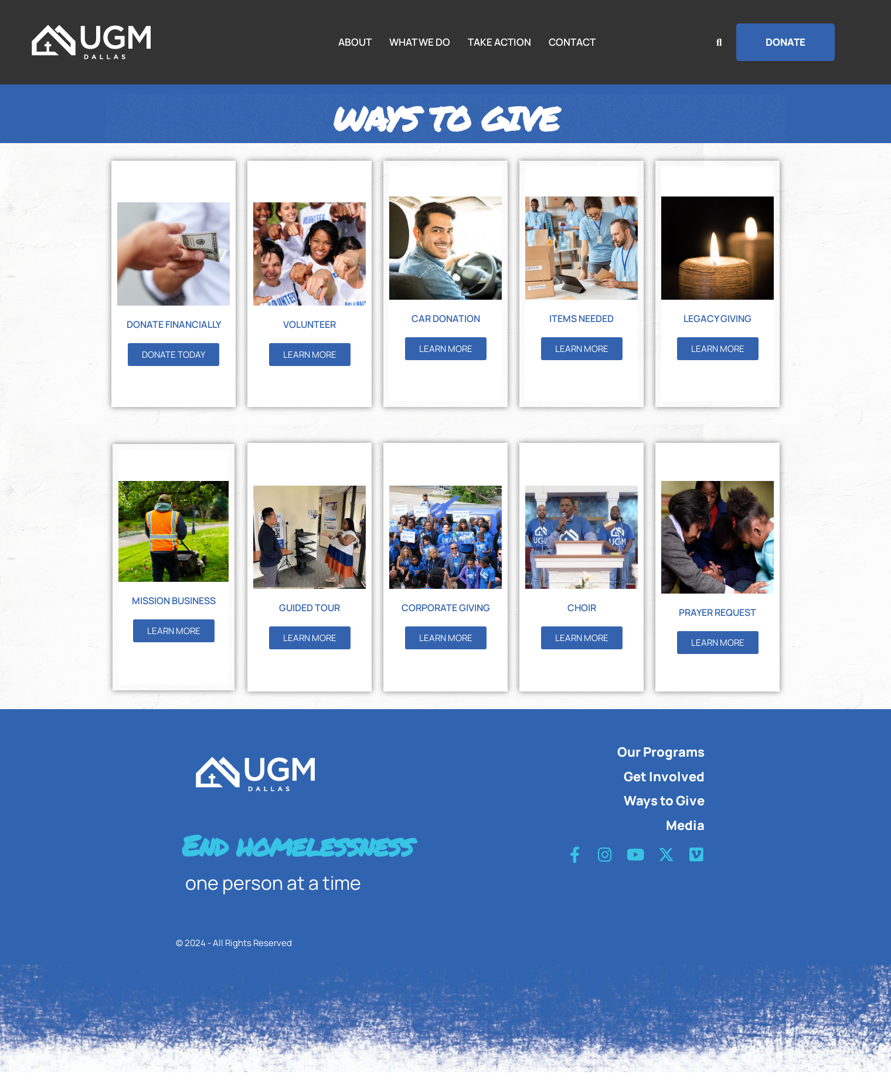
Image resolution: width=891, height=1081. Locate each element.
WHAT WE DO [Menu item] (419, 42)
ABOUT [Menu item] (354, 42)
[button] (785, 42)
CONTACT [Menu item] (572, 42)
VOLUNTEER (309, 332)
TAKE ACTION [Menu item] (499, 42)
